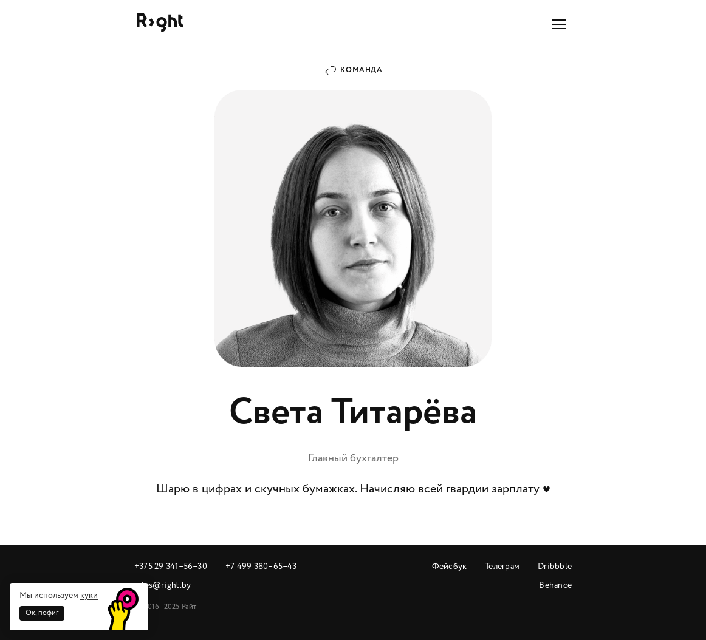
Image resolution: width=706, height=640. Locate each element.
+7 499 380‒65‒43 (261, 566)
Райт (160, 22)
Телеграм (502, 566)
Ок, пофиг (42, 613)
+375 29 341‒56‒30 (170, 566)
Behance (555, 585)
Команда (361, 70)
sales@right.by (162, 585)
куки (89, 595)
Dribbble (555, 566)
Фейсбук (449, 566)
